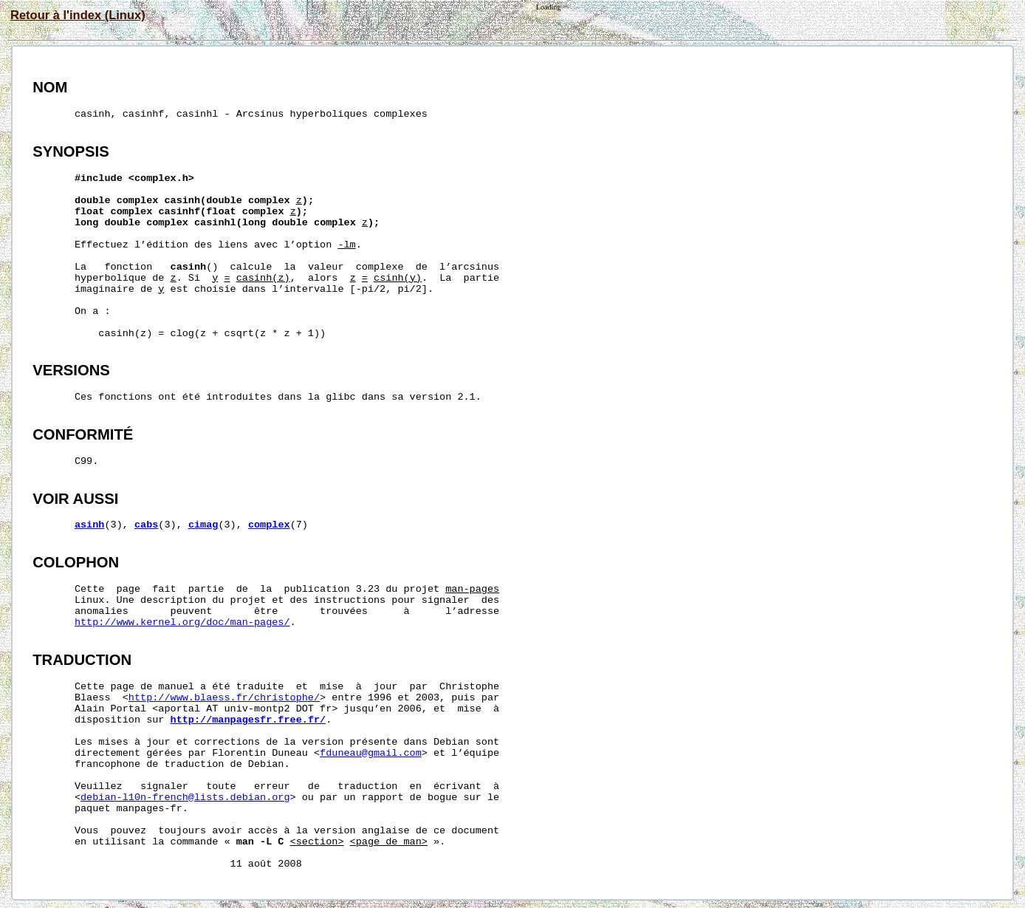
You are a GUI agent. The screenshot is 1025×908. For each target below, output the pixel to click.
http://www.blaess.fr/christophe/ (224, 697)
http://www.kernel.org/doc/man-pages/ (182, 622)
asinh (90, 524)
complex (269, 524)
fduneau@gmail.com (371, 753)
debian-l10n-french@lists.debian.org (185, 797)
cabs (146, 524)
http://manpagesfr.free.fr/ (248, 720)
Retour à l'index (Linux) (77, 14)
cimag (203, 524)
